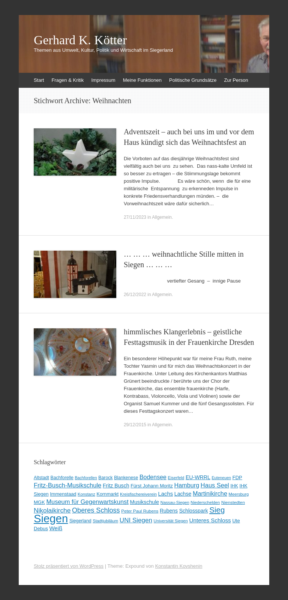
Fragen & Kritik (67, 80)
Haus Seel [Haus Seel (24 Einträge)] (215, 485)
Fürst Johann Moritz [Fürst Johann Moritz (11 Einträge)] (151, 486)
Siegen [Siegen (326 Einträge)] (51, 518)
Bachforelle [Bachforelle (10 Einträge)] (61, 477)
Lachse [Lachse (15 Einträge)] (183, 494)
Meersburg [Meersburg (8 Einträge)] (239, 494)
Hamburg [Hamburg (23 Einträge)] (187, 485)
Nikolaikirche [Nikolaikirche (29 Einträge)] (52, 510)
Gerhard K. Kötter (80, 40)
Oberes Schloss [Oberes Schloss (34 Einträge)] (96, 510)
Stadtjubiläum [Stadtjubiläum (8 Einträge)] (105, 521)
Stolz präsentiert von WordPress (69, 566)
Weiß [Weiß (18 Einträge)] (55, 528)
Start (39, 80)
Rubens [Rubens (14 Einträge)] (169, 511)
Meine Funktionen (142, 80)
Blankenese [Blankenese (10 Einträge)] (126, 477)
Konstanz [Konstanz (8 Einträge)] (86, 494)
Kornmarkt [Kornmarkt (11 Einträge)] (108, 494)
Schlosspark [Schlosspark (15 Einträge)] (193, 511)
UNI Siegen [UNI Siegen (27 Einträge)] (136, 520)
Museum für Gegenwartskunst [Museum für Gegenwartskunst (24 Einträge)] (87, 501)
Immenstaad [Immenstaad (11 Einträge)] (63, 494)
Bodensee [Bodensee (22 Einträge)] (153, 477)
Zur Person (236, 80)
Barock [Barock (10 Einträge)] (105, 477)
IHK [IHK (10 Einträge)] (234, 486)
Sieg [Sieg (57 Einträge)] (217, 509)
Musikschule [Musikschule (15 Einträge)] (144, 502)
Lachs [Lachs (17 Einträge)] (165, 494)
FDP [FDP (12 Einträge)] (237, 477)
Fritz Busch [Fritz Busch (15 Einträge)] (116, 486)
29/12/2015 (135, 424)
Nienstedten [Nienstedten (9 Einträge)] (233, 502)
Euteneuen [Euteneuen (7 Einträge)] (221, 477)
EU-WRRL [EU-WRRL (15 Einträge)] (198, 477)
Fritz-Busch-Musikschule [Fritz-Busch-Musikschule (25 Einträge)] (67, 485)
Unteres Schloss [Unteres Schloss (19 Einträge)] (210, 520)
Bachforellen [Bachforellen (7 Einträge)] (86, 477)
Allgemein (162, 217)
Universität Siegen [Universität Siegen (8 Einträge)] (171, 521)
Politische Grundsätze (192, 80)
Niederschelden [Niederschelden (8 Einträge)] (205, 502)
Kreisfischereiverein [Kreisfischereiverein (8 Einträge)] (138, 494)
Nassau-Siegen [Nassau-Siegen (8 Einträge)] (174, 502)
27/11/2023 (135, 217)
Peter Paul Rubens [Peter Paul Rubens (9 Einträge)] (139, 511)
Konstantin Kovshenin (178, 566)
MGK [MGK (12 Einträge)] (39, 502)
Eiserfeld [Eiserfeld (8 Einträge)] (176, 477)
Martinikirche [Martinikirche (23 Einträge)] (210, 493)
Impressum (103, 80)
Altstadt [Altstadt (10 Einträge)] (41, 477)
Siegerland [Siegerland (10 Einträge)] (80, 520)
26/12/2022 (135, 294)
